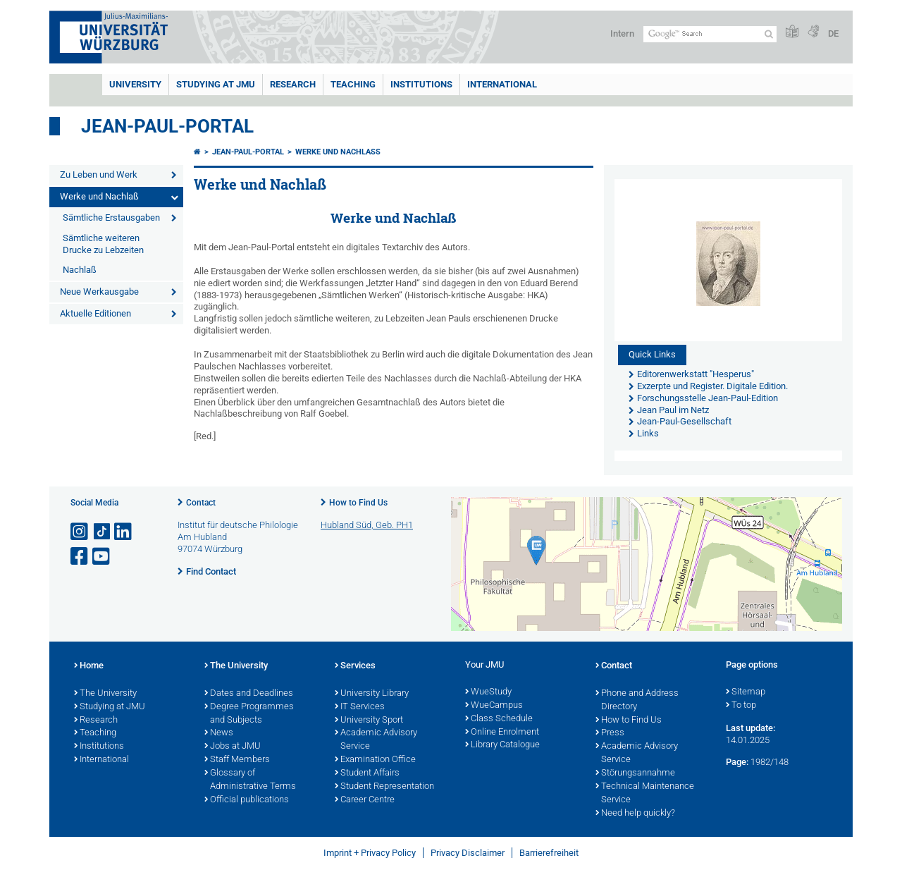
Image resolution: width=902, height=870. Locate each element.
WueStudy (488, 692)
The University (105, 693)
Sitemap (745, 692)
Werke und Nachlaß (99, 196)
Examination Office (375, 760)
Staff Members (237, 760)
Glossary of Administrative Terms (250, 780)
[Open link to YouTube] (102, 556)
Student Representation (384, 786)
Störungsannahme (635, 773)
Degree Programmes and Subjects (249, 714)
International (502, 84)
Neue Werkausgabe (99, 291)
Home (89, 666)
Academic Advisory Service (376, 740)
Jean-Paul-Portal (167, 126)
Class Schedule (499, 719)
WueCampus (494, 705)
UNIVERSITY (135, 84)
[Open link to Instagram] (80, 532)
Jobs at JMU (232, 746)
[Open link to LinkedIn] (124, 532)
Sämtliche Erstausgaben (111, 217)
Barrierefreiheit (549, 852)
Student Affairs (367, 773)
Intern (622, 33)
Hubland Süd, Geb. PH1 (367, 525)
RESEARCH (293, 84)
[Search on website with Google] (710, 34)
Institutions (99, 746)
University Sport (369, 720)
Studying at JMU (109, 707)
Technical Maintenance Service (644, 793)
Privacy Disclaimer (468, 852)
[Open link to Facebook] (80, 556)
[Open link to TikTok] (102, 532)
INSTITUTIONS (421, 84)
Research (96, 720)
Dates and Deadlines (248, 693)
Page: (737, 761)
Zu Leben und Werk (98, 174)
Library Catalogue (502, 745)
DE (833, 33)
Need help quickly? (635, 813)
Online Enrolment (502, 732)
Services (355, 666)
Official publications (246, 800)
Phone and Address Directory (637, 700)
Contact (201, 503)
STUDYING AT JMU (215, 84)
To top (741, 705)
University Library (372, 693)
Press (609, 733)
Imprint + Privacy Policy (369, 852)
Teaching (353, 84)
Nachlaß (80, 269)
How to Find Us (358, 503)
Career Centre (365, 800)
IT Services (360, 707)
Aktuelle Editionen (95, 313)
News (218, 733)
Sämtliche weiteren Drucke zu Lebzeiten (103, 244)
